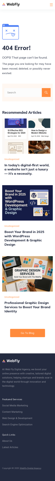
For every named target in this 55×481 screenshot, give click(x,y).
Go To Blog (27, 333)
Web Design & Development (17, 418)
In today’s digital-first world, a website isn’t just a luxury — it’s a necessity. (26, 169)
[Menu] (51, 4)
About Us (7, 441)
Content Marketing (12, 411)
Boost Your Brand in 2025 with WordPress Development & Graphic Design (24, 238)
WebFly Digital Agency (30, 468)
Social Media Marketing (15, 405)
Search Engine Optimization (17, 424)
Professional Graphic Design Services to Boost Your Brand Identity (27, 307)
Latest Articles (10, 447)
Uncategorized (11, 159)
